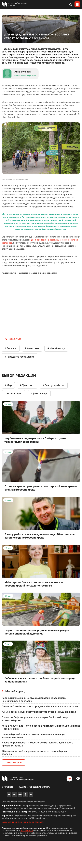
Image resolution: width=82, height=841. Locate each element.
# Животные (32, 348)
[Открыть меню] (77, 4)
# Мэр (8, 385)
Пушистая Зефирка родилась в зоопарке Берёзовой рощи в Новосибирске (35, 719)
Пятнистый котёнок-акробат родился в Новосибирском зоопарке (40, 706)
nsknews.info (26, 830)
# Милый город (56, 348)
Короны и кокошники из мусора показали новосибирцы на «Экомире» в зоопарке (34, 699)
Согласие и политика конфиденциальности (23, 822)
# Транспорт (27, 385)
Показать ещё (14, 762)
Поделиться (13, 338)
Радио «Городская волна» (35, 787)
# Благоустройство (54, 385)
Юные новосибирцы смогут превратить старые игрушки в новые (39, 711)
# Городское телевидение (19, 356)
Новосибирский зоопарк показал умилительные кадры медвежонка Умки (33, 736)
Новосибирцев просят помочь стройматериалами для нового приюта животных (37, 744)
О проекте (7, 787)
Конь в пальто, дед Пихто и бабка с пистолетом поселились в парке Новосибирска (41, 727)
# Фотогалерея (39, 393)
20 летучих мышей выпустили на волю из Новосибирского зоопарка (35, 753)
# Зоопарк (11, 348)
